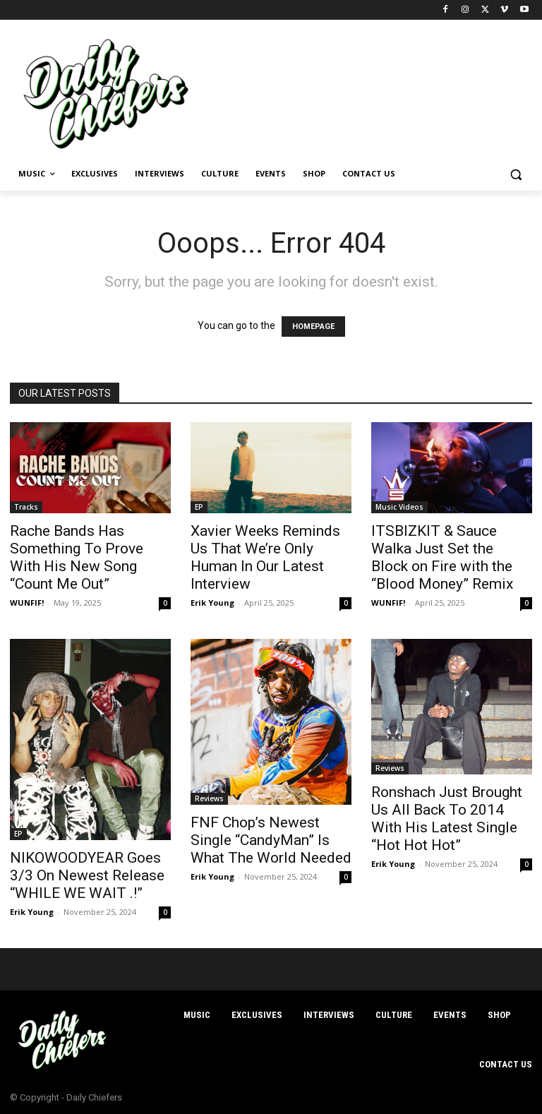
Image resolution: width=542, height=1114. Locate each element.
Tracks (26, 507)
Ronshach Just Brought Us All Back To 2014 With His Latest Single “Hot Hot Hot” (446, 819)
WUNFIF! (27, 602)
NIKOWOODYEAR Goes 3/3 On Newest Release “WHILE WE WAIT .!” (87, 875)
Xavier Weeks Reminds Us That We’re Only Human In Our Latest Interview (265, 557)
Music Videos (399, 507)
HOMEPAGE (313, 326)
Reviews (209, 798)
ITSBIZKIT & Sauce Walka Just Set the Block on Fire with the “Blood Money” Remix (442, 557)
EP (199, 507)
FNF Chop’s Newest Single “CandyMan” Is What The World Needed (271, 840)
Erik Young (212, 602)
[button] (515, 174)
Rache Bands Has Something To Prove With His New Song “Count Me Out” (76, 557)
